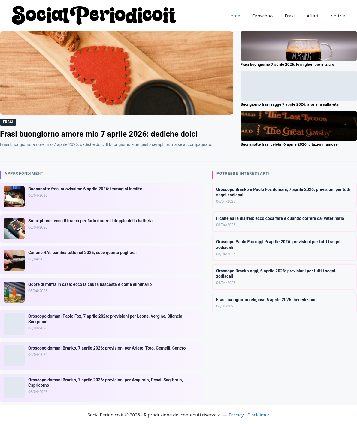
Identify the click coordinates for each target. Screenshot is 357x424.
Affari (312, 16)
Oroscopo (262, 16)
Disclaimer (258, 415)
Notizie (337, 16)
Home (233, 16)
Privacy (236, 415)
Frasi (290, 16)
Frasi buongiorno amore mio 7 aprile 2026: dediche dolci (99, 133)
